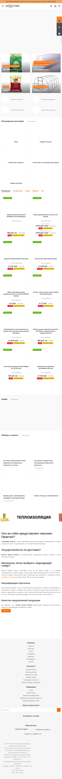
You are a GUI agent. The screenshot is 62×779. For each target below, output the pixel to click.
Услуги (31, 651)
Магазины (31, 648)
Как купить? (31, 666)
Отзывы (31, 661)
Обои (16, 142)
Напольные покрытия (16, 162)
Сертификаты (31, 659)
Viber (40, 720)
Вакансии (31, 656)
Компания (31, 643)
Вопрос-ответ (31, 693)
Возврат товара (31, 677)
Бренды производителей (31, 695)
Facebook (26, 720)
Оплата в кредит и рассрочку (31, 682)
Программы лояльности (31, 680)
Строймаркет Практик (7, 577)
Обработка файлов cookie (31, 700)
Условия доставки (31, 672)
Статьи (31, 690)
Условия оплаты (31, 669)
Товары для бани (16, 183)
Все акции (14, 399)
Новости (31, 646)
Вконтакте (21, 720)
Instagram (30, 720)
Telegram (35, 720)
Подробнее (6, 610)
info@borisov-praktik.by (43, 729)
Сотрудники (31, 654)
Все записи (25, 435)
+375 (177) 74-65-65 (21, 729)
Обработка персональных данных (31, 698)
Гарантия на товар (31, 674)
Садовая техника (45, 142)
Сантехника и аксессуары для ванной (46, 162)
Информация (31, 687)
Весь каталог (32, 121)
